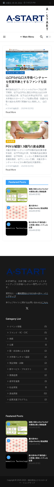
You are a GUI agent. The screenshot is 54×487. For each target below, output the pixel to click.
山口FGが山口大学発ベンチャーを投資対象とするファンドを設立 (26, 81)
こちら (45, 302)
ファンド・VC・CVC (15, 72)
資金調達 (10, 141)
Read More (11, 112)
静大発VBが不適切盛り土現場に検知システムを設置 (38, 225)
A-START (47, 19)
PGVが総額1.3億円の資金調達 (25, 146)
